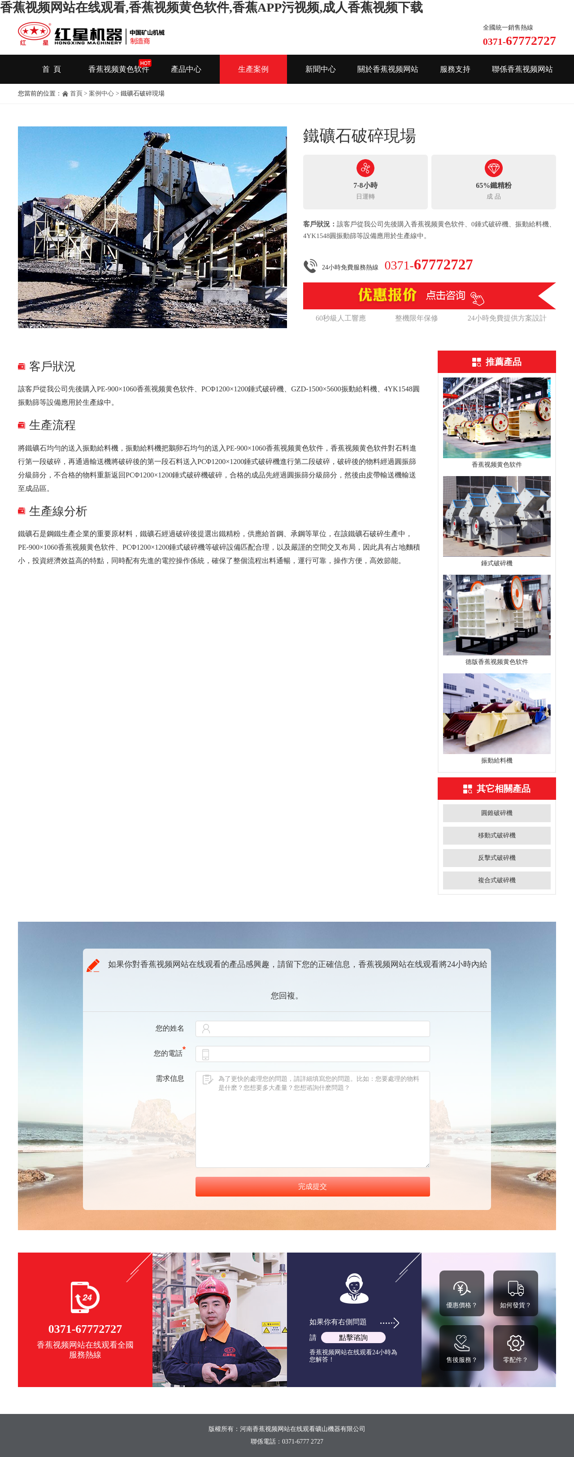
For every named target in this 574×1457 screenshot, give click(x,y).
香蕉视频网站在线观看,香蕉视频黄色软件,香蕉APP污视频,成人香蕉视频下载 (211, 7)
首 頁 (51, 69)
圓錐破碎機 (497, 813)
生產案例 (253, 69)
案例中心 (101, 93)
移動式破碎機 (497, 835)
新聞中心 (320, 69)
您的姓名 (170, 1028)
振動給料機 (497, 760)
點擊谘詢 (353, 1337)
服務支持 (455, 69)
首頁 (76, 93)
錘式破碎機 (497, 563)
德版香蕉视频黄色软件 (496, 662)
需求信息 (170, 1078)
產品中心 (186, 69)
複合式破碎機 (497, 880)
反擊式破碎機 (497, 857)
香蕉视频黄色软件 (118, 69)
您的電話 (170, 1053)
